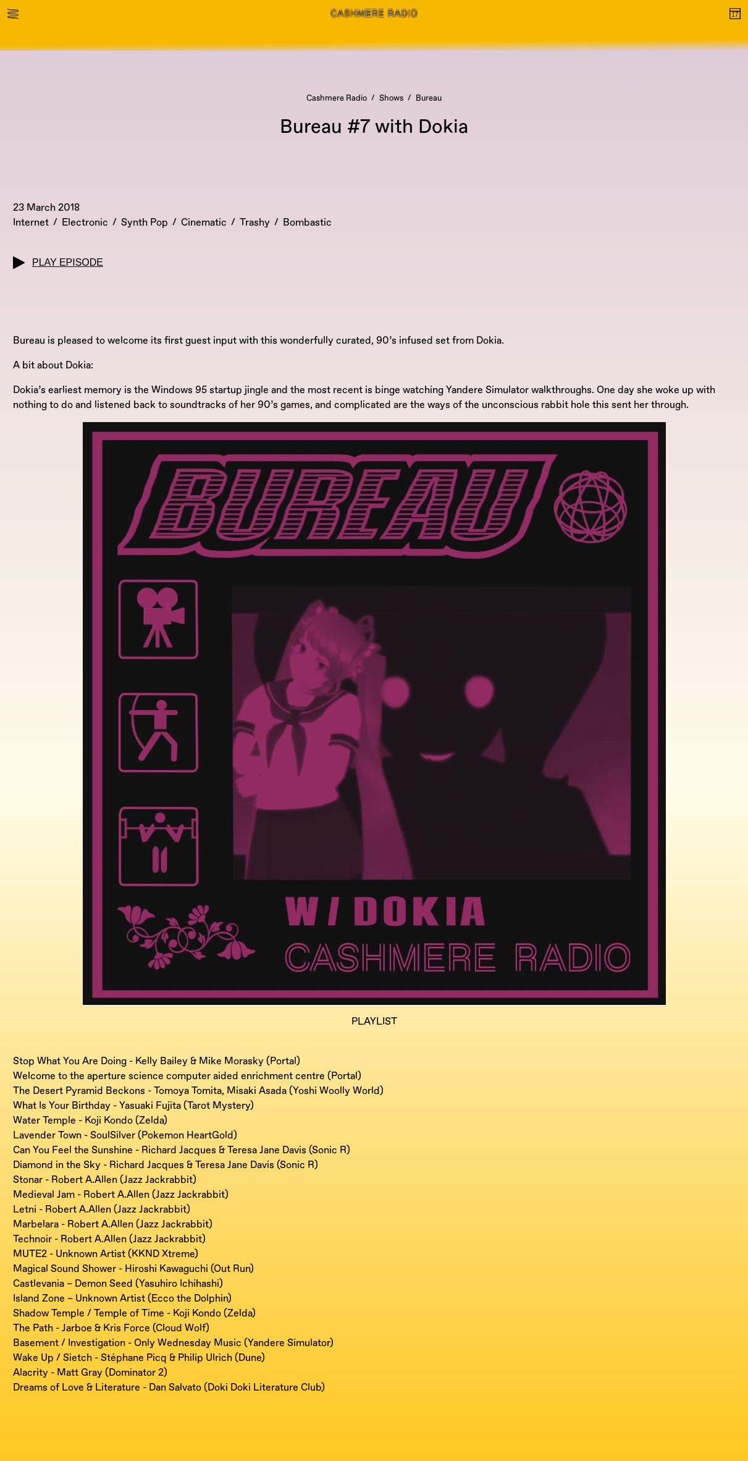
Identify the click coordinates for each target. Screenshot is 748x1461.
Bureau (429, 98)
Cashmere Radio (336, 98)
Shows (391, 98)
